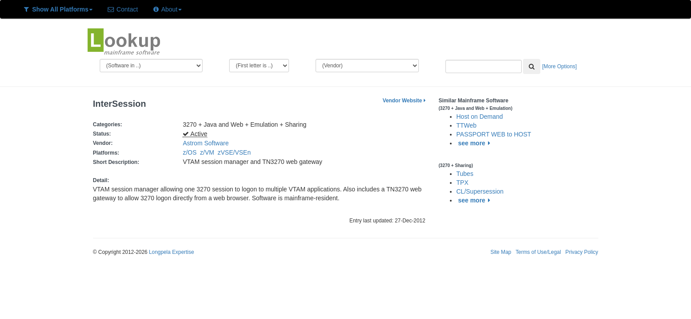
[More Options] (559, 66)
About (167, 9)
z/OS (191, 152)
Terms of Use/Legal (538, 252)
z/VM (209, 152)
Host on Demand (480, 116)
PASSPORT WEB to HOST (494, 134)
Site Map (500, 252)
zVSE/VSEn (236, 152)
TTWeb (467, 125)
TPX (462, 182)
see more (475, 143)
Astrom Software (205, 143)
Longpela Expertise (171, 252)
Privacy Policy (581, 252)
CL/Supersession (480, 191)
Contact (122, 9)
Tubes (465, 173)
